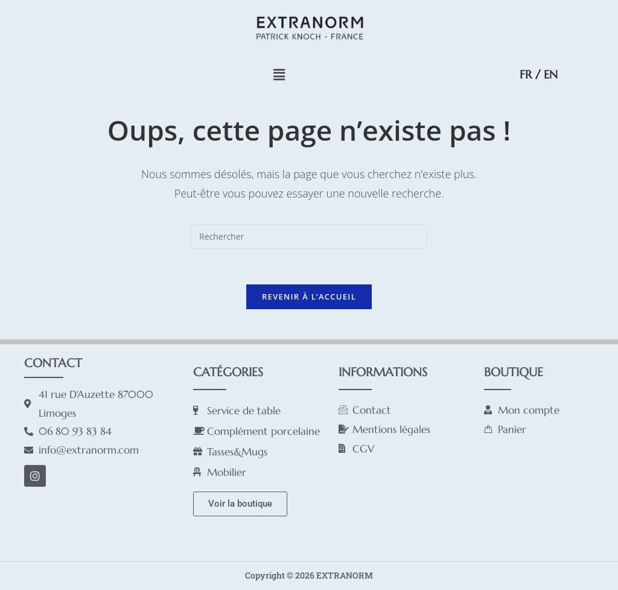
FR (526, 74)
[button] (279, 74)
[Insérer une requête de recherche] (309, 237)
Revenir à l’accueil (309, 297)
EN (551, 74)
